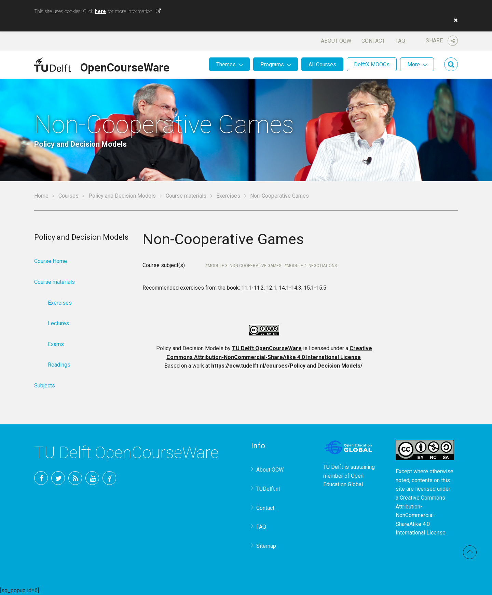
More (413, 64)
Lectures (58, 323)
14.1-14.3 (290, 288)
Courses (68, 196)
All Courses (322, 64)
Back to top (470, 552)
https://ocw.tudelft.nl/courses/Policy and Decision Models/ (287, 365)
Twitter (58, 478)
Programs (272, 64)
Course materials (186, 196)
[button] (454, 20)
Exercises (228, 196)
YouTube (92, 478)
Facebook (41, 478)
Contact (373, 41)
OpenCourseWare (124, 66)
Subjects (44, 385)
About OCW (336, 41)
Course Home (50, 261)
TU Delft (109, 478)
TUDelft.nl (268, 489)
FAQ (400, 41)
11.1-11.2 (252, 288)
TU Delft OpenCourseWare (267, 348)
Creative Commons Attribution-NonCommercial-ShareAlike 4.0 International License (421, 515)
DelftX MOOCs (372, 64)
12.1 (271, 288)
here (100, 11)
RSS (75, 478)
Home (41, 196)
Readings (59, 364)
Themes (226, 64)
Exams (56, 344)
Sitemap (266, 546)
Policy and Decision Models (122, 196)
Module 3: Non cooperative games (244, 265)
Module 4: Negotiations (312, 265)
